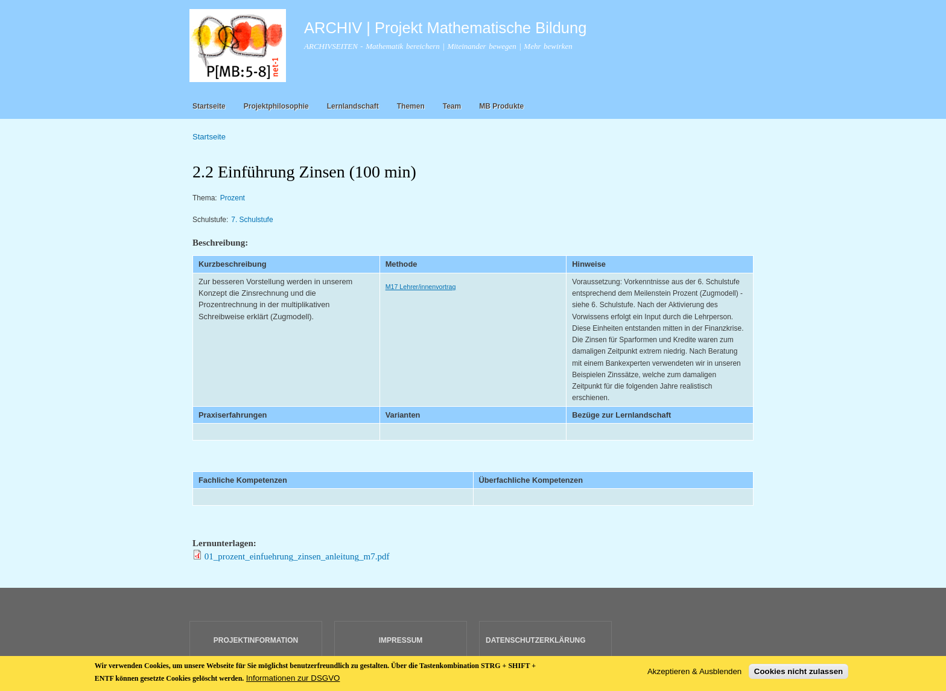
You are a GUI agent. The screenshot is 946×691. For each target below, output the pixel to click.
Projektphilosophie (276, 106)
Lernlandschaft (353, 106)
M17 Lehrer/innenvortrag (421, 286)
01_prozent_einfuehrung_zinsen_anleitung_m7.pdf (297, 556)
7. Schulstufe (252, 219)
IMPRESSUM (401, 640)
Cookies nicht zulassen (798, 675)
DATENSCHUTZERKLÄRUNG (536, 640)
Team (452, 106)
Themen (411, 106)
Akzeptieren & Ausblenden (694, 675)
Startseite (209, 106)
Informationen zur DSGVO (293, 681)
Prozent (232, 198)
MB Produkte (501, 106)
